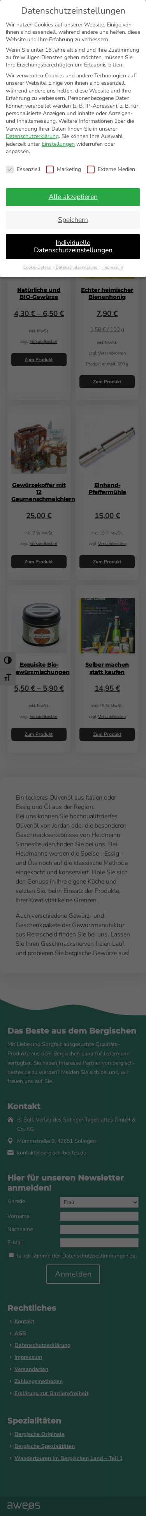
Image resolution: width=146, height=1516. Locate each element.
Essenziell (23, 169)
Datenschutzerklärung (32, 136)
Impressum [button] (112, 267)
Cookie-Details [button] (37, 267)
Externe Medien (111, 169)
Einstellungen (58, 144)
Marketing (63, 169)
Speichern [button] (73, 219)
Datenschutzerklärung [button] (77, 267)
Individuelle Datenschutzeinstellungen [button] (73, 246)
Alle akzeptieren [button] (73, 196)
